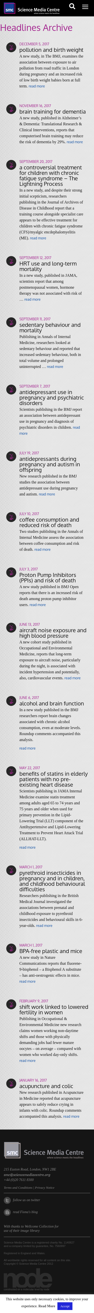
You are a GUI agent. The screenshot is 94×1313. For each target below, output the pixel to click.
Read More (46, 1306)
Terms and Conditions (18, 1187)
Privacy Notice (44, 1187)
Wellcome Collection (39, 1226)
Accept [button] (65, 1306)
